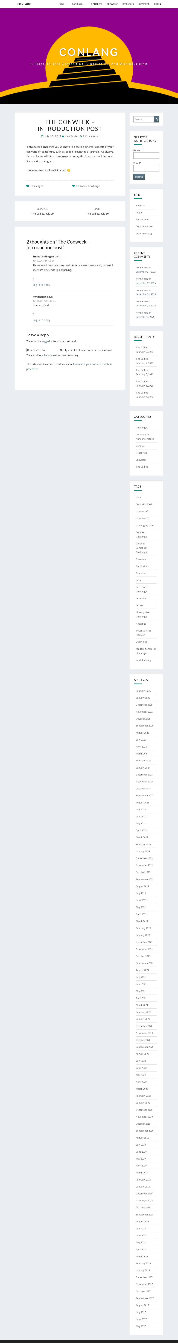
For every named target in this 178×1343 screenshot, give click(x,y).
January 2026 (143, 697)
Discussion (77, 4)
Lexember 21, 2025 (146, 294)
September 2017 (145, 1298)
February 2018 (143, 1263)
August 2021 (142, 970)
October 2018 (143, 1207)
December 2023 (144, 774)
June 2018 (141, 1235)
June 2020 (141, 1067)
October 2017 (143, 1291)
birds (138, 497)
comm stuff (142, 511)
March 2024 (142, 753)
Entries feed (142, 219)
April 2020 (141, 1081)
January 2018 (143, 1270)
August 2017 (142, 1305)
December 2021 (144, 942)
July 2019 (141, 1144)
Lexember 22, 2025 (146, 283)
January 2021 (143, 1018)
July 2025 (141, 739)
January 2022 (143, 935)
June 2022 (141, 900)
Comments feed (144, 226)
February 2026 (143, 690)
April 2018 (141, 1249)
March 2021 (142, 1005)
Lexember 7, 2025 (145, 316)
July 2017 (141, 1312)
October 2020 (143, 1039)
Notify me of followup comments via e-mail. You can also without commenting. (69, 352)
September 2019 (145, 1130)
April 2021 (141, 998)
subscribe (47, 355)
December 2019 (144, 1109)
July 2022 (141, 893)
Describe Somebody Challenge (141, 548)
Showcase (112, 4)
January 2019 (143, 1186)
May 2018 (141, 1242)
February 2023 (143, 844)
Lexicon (140, 605)
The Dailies (142, 466)
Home (61, 4)
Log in (139, 212)
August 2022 (142, 886)
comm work (142, 518)
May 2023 (141, 823)
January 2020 (143, 1102)
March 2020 (142, 1088)
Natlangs (141, 623)
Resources (128, 4)
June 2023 (141, 816)
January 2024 (143, 767)
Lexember (141, 598)
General (140, 445)
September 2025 (145, 725)
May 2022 (141, 907)
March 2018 (142, 1256)
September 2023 (145, 795)
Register (140, 205)
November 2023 (144, 781)
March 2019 (142, 1172)
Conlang (24, 4)
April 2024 (141, 746)
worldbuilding (143, 660)
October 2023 (143, 788)
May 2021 (141, 991)
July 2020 (141, 1060)
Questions (141, 641)
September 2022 (145, 879)
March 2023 (142, 837)
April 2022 (141, 914)
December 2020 (144, 1026)
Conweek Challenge (88, 186)
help (138, 580)
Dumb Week (142, 566)
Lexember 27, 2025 (146, 271)
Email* (146, 166)
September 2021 (145, 963)
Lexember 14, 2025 (146, 305)
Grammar (141, 573)
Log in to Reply (41, 285)
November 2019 (144, 1116)
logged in (47, 341)
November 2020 (144, 1033)
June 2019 (141, 1151)
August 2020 (142, 1053)
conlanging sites (145, 525)
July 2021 (141, 977)
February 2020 (143, 1095)
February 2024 (143, 760)
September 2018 (145, 1214)
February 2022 (143, 928)
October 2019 (143, 1123)
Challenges (96, 4)
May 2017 (141, 1326)
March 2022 (142, 921)
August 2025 (142, 732)
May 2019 (141, 1158)
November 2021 (144, 949)
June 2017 (141, 1319)
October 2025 (143, 718)
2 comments (91, 136)
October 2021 (143, 956)
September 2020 (145, 1046)
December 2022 (144, 858)
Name (146, 154)
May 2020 (141, 1074)
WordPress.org (144, 233)
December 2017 (144, 1277)
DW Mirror (144, 4)
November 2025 (144, 711)
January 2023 (143, 851)
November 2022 (144, 865)
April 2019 (141, 1165)
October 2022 (143, 872)
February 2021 (143, 1011)
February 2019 (143, 1179)
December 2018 (144, 1193)
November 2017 (144, 1284)
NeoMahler (72, 136)
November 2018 (144, 1200)
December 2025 (144, 704)
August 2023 (142, 802)
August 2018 (142, 1221)
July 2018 (141, 1228)
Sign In (157, 4)
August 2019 (142, 1137)
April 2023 (141, 830)
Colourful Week (144, 504)
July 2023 (141, 809)
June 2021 (141, 984)
